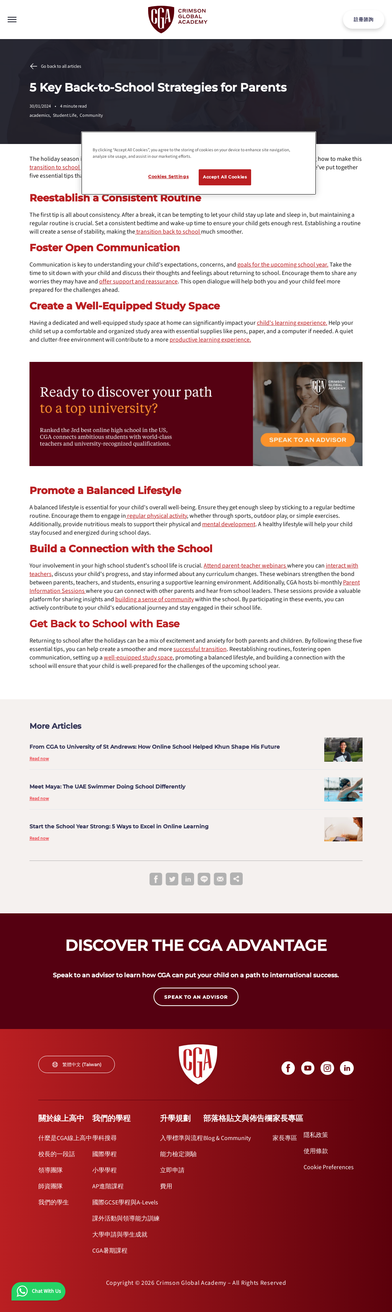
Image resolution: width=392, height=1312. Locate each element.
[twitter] (171, 880)
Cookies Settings (168, 176)
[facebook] (155, 880)
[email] (220, 879)
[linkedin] (187, 880)
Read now (39, 759)
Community (91, 115)
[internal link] (363, 19)
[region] (198, 163)
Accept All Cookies (225, 177)
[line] (204, 880)
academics (41, 115)
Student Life (66, 115)
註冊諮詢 (364, 19)
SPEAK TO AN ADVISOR (196, 997)
